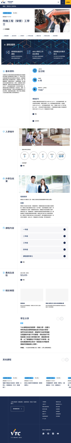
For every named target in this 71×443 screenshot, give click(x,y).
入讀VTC (44, 404)
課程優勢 (6, 35)
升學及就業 (29, 35)
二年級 (25, 236)
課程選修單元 (28, 256)
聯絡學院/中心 (59, 404)
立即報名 (68, 2)
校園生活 (44, 411)
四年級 (25, 249)
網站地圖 (58, 406)
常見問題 (58, 416)
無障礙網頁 (58, 413)
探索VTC (44, 413)
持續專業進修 (45, 416)
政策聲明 (58, 411)
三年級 (25, 243)
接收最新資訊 (17, 408)
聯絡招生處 (58, 401)
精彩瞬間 (54, 35)
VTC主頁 (44, 418)
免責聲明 (58, 409)
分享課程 (6, 29)
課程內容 (38, 35)
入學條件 (21, 35)
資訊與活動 (44, 409)
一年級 (25, 229)
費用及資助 (46, 35)
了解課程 (44, 401)
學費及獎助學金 (45, 406)
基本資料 (13, 35)
